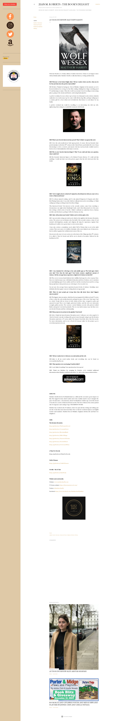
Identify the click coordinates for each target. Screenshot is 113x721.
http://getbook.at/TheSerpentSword (59, 426)
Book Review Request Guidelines (65, 10)
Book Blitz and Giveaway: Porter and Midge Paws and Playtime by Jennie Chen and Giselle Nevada (73, 703)
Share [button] (35, 17)
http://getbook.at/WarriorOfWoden (59, 438)
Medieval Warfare (38, 26)
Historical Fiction (38, 24)
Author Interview (38, 23)
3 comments (55, 707)
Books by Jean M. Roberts (46, 10)
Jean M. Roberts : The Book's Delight (64, 4)
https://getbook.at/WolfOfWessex (59, 463)
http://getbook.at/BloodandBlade (58, 432)
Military (35, 28)
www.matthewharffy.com (61, 482)
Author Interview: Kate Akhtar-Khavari (68, 671)
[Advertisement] (74, 588)
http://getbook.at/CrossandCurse (59, 429)
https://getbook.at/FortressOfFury (59, 444)
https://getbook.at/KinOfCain (57, 472)
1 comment (55, 673)
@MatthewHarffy (59, 488)
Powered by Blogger (66, 716)
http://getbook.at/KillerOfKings (58, 435)
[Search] (97, 4)
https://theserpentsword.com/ (68, 485)
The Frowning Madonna (83, 10)
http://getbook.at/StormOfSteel (58, 441)
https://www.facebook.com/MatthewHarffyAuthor (69, 491)
